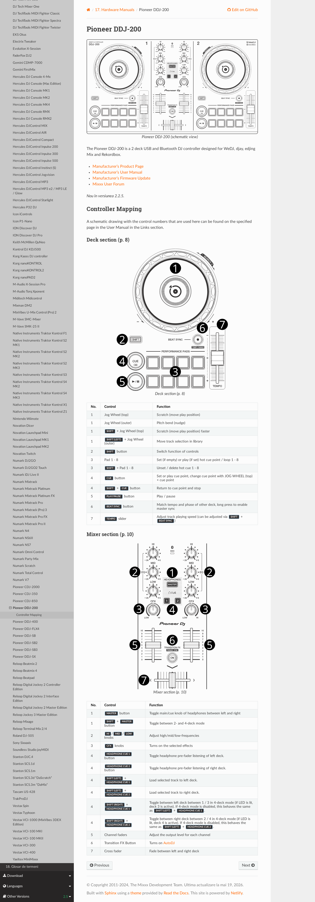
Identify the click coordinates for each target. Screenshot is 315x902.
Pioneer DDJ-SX (24, 656)
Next (248, 865)
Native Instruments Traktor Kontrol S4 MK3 (40, 395)
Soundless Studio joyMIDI (31, 750)
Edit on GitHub (244, 10)
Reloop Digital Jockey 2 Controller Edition (37, 687)
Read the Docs (176, 893)
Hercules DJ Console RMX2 (32, 118)
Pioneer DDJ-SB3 (25, 650)
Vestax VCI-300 (24, 845)
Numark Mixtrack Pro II (29, 524)
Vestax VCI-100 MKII (28, 838)
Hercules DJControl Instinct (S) (34, 168)
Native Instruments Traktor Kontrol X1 (40, 405)
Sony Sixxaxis (22, 743)
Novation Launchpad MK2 (31, 446)
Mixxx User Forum (108, 184)
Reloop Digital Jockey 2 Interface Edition (36, 699)
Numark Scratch (24, 566)
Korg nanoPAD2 (24, 277)
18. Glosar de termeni (22, 867)
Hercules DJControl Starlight (33, 200)
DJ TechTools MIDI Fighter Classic (36, 13)
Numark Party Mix (25, 559)
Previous (99, 865)
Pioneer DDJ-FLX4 (26, 629)
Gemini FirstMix (24, 69)
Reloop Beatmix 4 (25, 670)
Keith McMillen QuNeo (29, 242)
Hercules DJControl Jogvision (33, 175)
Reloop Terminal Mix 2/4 (30, 729)
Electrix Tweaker (24, 41)
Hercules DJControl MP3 (30, 182)
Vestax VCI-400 (24, 852)
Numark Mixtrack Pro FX (30, 517)
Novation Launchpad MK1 (31, 440)
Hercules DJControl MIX (30, 126)
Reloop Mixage (23, 721)
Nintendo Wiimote (26, 419)
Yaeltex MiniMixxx (25, 859)
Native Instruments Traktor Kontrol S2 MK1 (40, 343)
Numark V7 (21, 580)
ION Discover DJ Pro (27, 235)
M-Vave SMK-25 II (26, 326)
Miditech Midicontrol (27, 298)
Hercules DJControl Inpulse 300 (35, 154)
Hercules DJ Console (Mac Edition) (37, 83)
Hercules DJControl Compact (33, 140)
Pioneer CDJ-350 (25, 594)
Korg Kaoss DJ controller (30, 256)
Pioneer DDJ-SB (24, 636)
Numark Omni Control (28, 552)
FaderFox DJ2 (22, 55)
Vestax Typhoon (24, 813)
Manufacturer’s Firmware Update (121, 178)
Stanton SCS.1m (24, 771)
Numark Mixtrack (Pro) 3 (30, 510)
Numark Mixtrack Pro (28, 503)
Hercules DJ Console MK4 (31, 104)
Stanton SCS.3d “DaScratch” (32, 778)
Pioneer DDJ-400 (25, 621)
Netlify (236, 893)
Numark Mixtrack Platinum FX (34, 496)
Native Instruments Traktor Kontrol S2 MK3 (40, 366)
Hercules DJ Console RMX (31, 112)
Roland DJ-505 (23, 736)
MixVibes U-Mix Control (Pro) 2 (35, 312)
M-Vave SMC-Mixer (27, 319)
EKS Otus (19, 34)
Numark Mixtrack (25, 482)
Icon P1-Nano (22, 221)
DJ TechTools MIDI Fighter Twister (37, 27)
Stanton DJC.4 (23, 757)
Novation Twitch (24, 454)
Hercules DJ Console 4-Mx (31, 77)
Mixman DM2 (22, 305)
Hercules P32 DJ (25, 207)
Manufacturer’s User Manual (117, 172)
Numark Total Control (28, 573)
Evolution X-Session (27, 48)
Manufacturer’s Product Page (118, 166)
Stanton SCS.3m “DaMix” (30, 785)
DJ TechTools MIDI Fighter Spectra (37, 20)
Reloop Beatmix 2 (25, 664)
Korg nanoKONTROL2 (28, 270)
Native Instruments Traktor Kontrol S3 (40, 375)
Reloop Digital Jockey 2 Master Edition (40, 707)
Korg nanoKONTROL (27, 263)
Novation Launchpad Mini (30, 433)
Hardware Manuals (114, 10)
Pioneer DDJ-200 (23, 608)
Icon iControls (22, 214)
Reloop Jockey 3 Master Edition (35, 715)
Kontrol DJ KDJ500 (27, 249)
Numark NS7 (22, 545)
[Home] (88, 10)
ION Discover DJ (25, 228)
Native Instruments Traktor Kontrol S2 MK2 (40, 354)
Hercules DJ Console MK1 (31, 90)
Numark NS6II (23, 538)
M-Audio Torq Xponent (29, 291)
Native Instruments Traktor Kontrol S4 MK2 (40, 384)
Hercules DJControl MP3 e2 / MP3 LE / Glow (40, 191)
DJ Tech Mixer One (26, 6)
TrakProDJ (20, 799)
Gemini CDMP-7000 (27, 63)
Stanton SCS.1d (23, 764)
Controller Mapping (29, 615)
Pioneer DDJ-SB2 (25, 643)
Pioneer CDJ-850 (25, 601)
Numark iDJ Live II (26, 474)
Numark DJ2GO (24, 460)
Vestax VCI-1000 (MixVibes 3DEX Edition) (37, 822)
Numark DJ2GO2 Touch (30, 468)
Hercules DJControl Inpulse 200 (35, 146)
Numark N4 (21, 531)
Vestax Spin (21, 806)
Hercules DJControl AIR (30, 132)
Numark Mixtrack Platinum (31, 489)
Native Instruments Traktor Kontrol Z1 (40, 411)
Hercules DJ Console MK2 (31, 97)
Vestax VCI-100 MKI (27, 831)
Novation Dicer (23, 425)
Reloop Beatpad (23, 678)
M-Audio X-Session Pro (29, 284)
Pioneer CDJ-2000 (26, 587)
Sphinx (110, 893)
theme (135, 893)
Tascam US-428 (24, 792)
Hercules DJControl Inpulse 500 (35, 161)
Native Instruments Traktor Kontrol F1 (40, 333)
